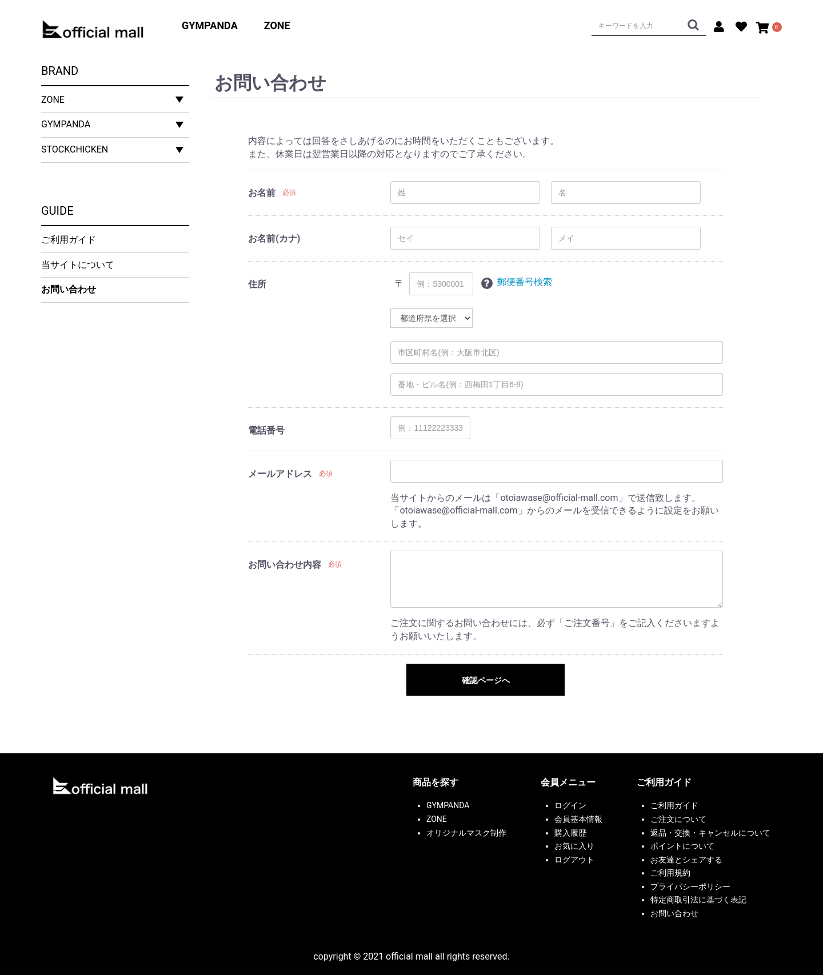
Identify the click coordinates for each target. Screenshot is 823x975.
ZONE (277, 25)
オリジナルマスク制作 (466, 832)
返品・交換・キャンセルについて (710, 832)
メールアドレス (280, 473)
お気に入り (574, 845)
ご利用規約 (670, 872)
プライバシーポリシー (690, 886)
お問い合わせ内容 (284, 564)
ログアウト (574, 859)
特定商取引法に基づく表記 (698, 899)
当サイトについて (77, 264)
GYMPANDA (210, 25)
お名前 (261, 192)
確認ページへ (486, 680)
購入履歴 (570, 832)
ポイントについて (682, 845)
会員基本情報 (578, 819)
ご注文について (678, 819)
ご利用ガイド (68, 239)
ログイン (570, 805)
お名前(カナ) (274, 238)
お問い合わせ (68, 289)
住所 (257, 284)
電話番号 (266, 430)
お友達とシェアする (686, 859)
